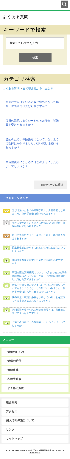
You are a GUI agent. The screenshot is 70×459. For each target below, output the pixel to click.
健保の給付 (14, 360)
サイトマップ (14, 438)
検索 (35, 57)
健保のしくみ (15, 351)
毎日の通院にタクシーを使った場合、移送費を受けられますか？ (32, 122)
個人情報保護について (20, 420)
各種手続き (14, 379)
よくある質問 (11, 88)
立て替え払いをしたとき (38, 88)
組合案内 (11, 402)
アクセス (11, 411)
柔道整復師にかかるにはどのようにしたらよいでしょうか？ (32, 164)
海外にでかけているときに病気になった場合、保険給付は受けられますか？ (32, 104)
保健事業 (12, 369)
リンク (10, 429)
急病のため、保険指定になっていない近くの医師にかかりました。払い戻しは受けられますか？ (32, 143)
